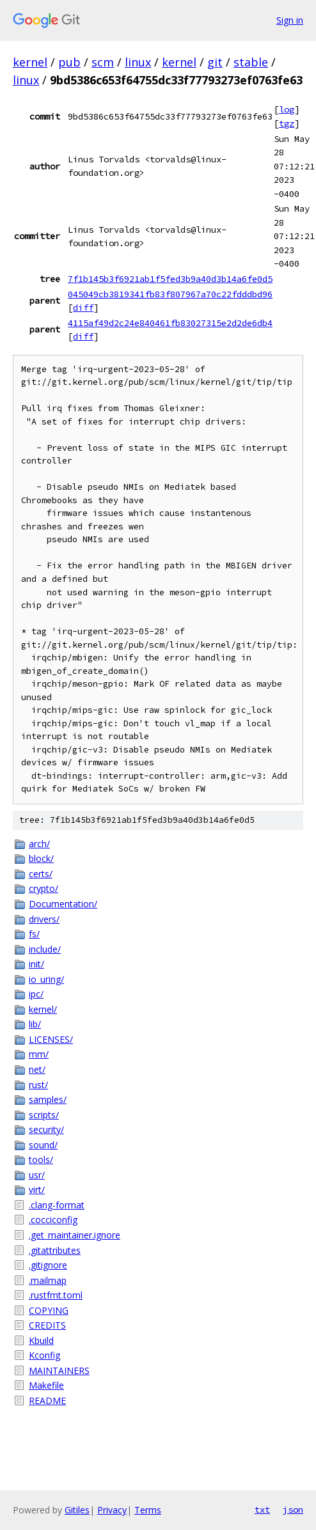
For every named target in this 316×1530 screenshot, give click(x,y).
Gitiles (77, 1510)
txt (262, 1509)
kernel (30, 62)
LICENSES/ (51, 1039)
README (47, 1400)
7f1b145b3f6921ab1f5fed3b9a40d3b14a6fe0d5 (170, 279)
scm (102, 62)
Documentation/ (63, 904)
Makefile (46, 1385)
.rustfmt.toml (56, 1295)
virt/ (37, 1189)
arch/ (39, 844)
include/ (45, 949)
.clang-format (56, 1205)
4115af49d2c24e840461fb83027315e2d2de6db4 (170, 323)
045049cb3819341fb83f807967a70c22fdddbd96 (170, 294)
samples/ (48, 1099)
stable (250, 62)
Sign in (289, 20)
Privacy (112, 1510)
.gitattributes (55, 1250)
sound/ (43, 1145)
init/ (36, 964)
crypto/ (43, 888)
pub (69, 62)
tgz (286, 123)
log (286, 109)
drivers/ (44, 919)
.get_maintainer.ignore (74, 1235)
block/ (41, 858)
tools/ (41, 1159)
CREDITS (47, 1325)
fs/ (34, 934)
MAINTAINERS (59, 1370)
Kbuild (41, 1340)
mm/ (39, 1054)
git (215, 62)
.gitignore (48, 1265)
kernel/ (43, 1009)
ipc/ (36, 994)
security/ (46, 1129)
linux (138, 62)
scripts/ (44, 1115)
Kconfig (44, 1355)
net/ (37, 1069)
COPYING (48, 1310)
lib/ (35, 1024)
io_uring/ (46, 979)
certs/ (40, 874)
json (293, 1509)
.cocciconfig (53, 1220)
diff (83, 307)
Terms (147, 1510)
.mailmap (48, 1280)
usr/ (37, 1175)
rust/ (38, 1085)
